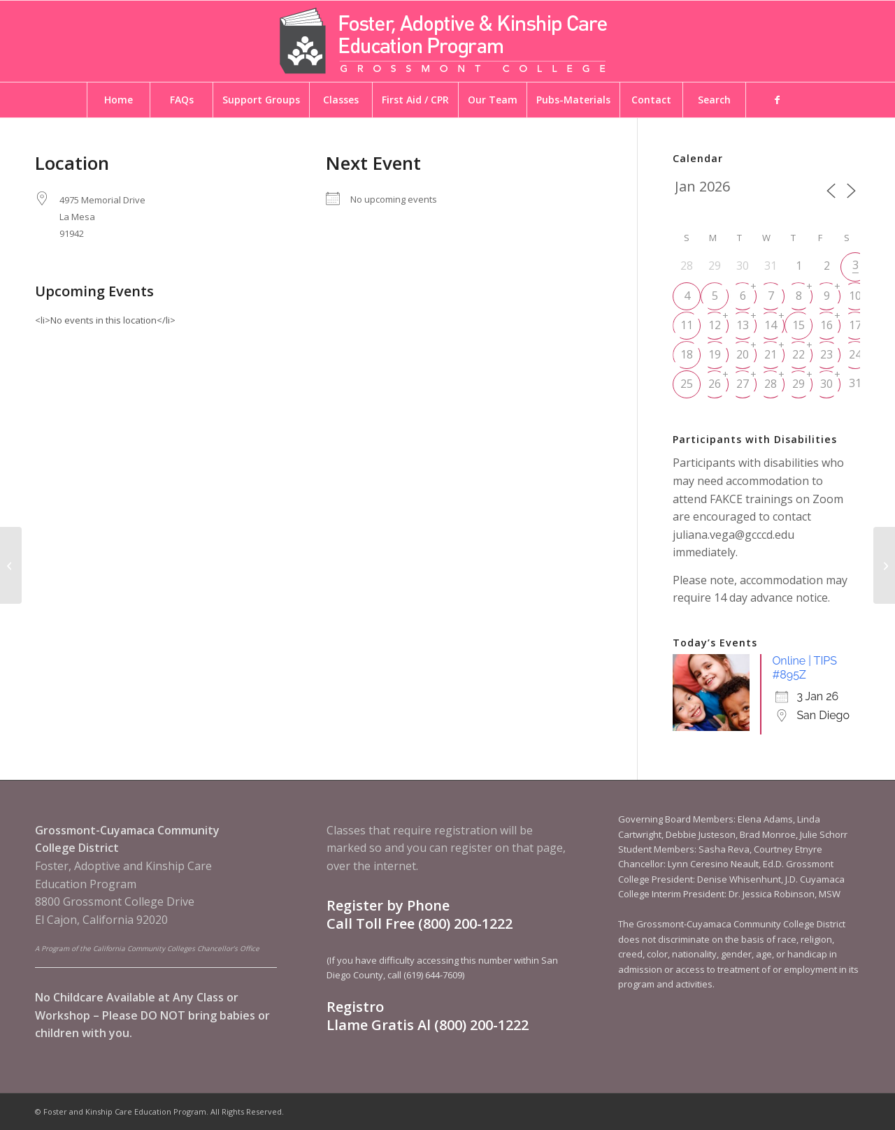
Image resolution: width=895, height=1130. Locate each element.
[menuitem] (118, 99)
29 (798, 383)
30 (826, 383)
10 (855, 295)
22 (798, 354)
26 (714, 383)
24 (855, 354)
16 (826, 325)
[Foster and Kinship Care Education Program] (447, 41)
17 (855, 325)
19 (714, 354)
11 (686, 325)
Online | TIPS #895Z (804, 667)
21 (770, 354)
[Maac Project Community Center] (884, 565)
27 (742, 383)
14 (770, 325)
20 (742, 354)
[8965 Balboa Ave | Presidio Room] (11, 565)
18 (686, 354)
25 (686, 383)
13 (742, 325)
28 (770, 383)
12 (714, 325)
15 (798, 325)
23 (826, 354)
